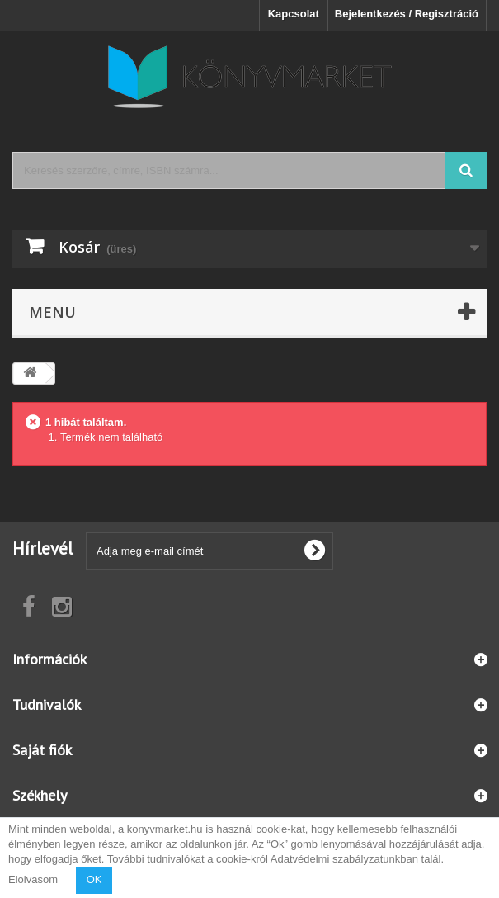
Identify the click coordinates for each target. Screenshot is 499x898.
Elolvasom (33, 879)
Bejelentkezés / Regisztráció (406, 13)
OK (94, 879)
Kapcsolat (293, 13)
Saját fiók (42, 749)
